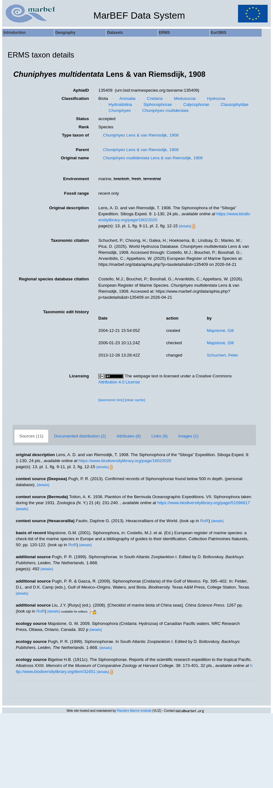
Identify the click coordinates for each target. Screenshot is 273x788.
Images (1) (188, 436)
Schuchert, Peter (222, 355)
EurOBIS (218, 32)
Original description (69, 207)
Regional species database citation (54, 279)
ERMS (164, 32)
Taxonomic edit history (66, 311)
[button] (10, 74)
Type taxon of (75, 135)
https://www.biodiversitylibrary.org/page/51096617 (203, 502)
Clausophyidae (232, 104)
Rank (84, 127)
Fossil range (76, 193)
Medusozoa (182, 98)
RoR (204, 520)
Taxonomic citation (70, 240)
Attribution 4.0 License (119, 382)
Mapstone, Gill (220, 330)
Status (82, 118)
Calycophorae (194, 104)
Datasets (115, 32)
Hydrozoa (214, 98)
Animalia (125, 98)
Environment (76, 178)
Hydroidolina (118, 104)
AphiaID (81, 90)
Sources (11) (31, 436)
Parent (82, 149)
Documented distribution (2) (80, 436)
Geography (65, 32)
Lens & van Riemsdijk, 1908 (138, 135)
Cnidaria (152, 98)
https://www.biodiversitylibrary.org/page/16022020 (125, 460)
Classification (75, 98)
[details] (185, 226)
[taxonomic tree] (111, 400)
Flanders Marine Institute (134, 710)
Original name (75, 158)
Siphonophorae (155, 104)
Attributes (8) (129, 436)
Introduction (14, 32)
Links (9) (159, 436)
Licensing (79, 376)
